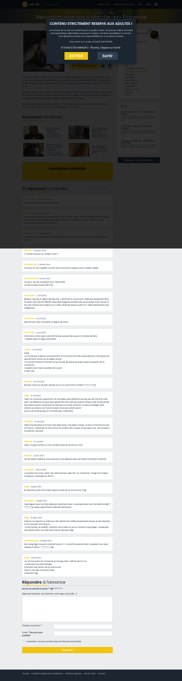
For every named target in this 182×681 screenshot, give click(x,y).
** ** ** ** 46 (47, 547)
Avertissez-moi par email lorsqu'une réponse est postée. (51, 641)
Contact (101, 673)
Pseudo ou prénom (32, 625)
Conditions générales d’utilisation (47, 673)
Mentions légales (73, 673)
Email (32, 634)
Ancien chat (89, 673)
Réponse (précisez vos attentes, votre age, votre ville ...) (49, 593)
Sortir (107, 56)
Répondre (67, 650)
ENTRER (76, 56)
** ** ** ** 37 (90, 385)
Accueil (25, 673)
